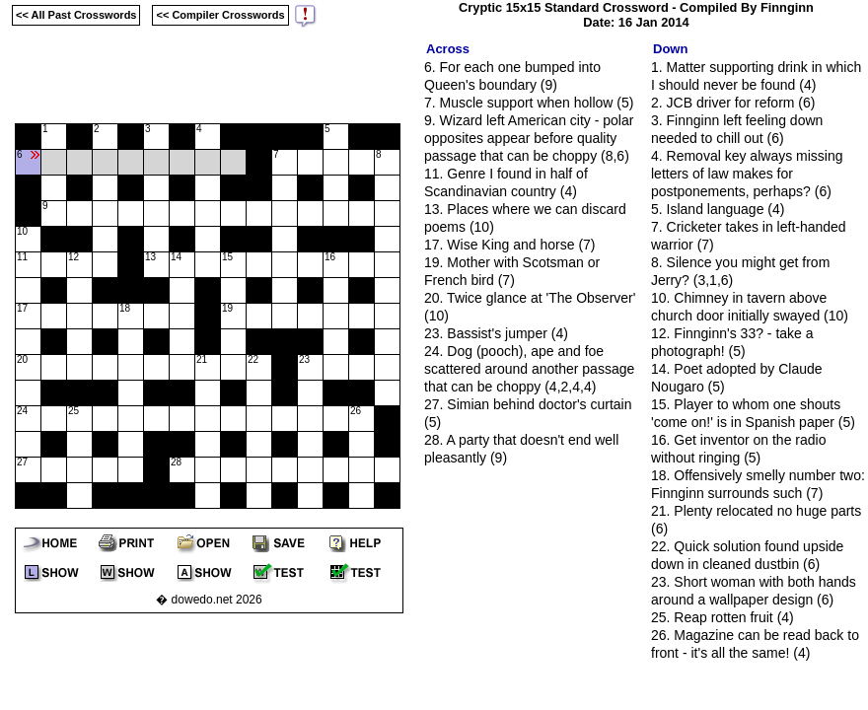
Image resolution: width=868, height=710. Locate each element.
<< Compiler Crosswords (220, 15)
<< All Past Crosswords (76, 15)
